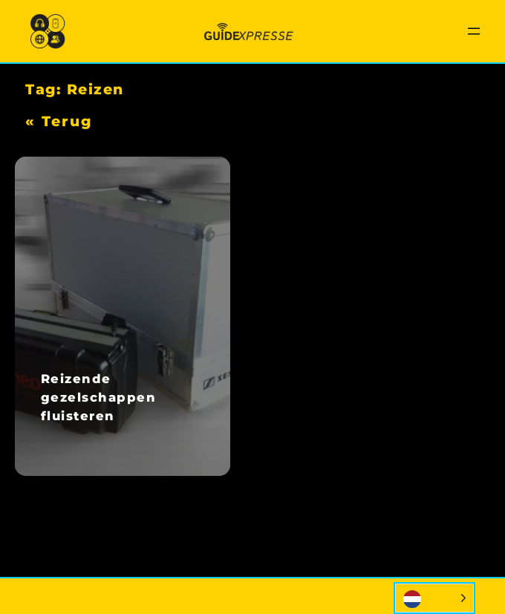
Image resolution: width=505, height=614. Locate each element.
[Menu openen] (474, 31)
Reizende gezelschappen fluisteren (99, 397)
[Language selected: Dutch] (434, 598)
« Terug (58, 121)
